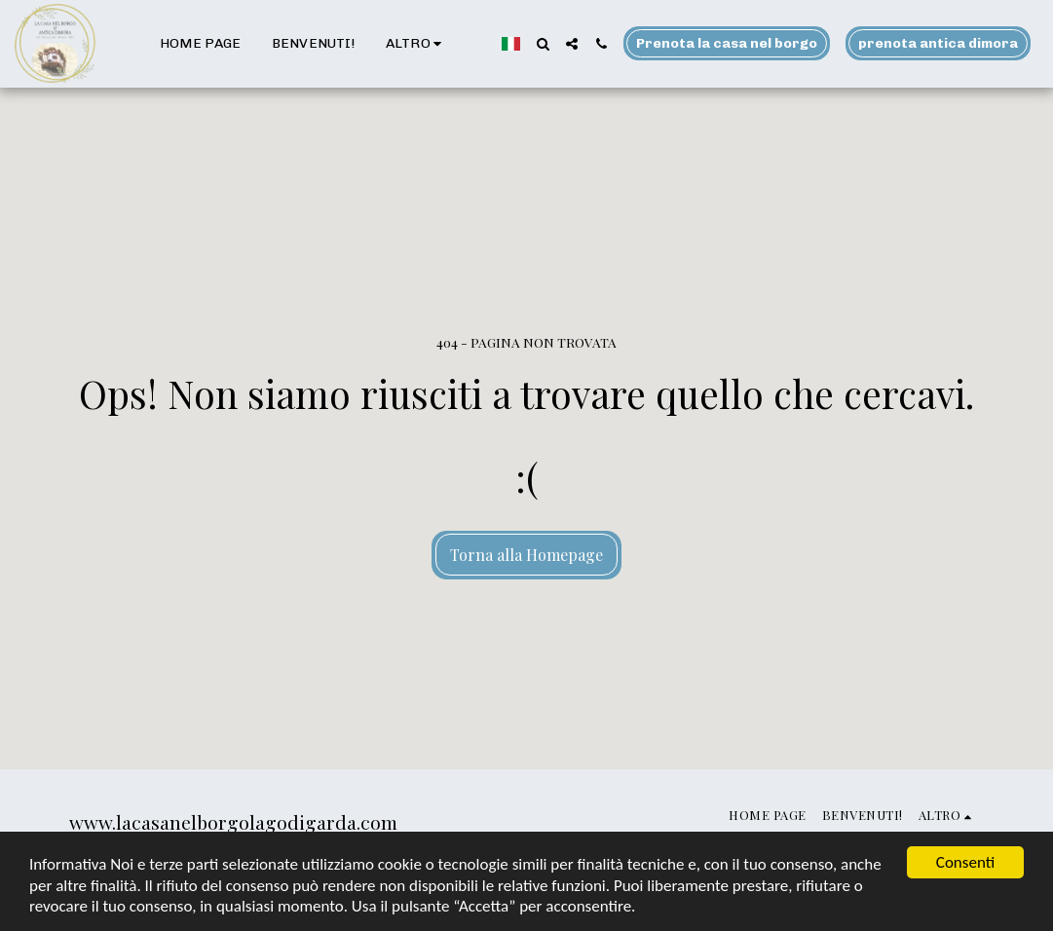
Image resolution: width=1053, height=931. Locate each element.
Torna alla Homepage (526, 554)
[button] (542, 44)
